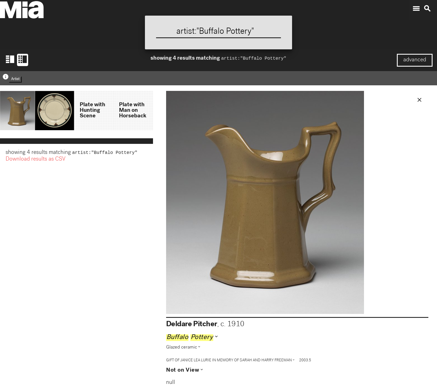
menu (416, 8)
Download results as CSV (35, 160)
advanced (414, 60)
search (427, 8)
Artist (15, 79)
